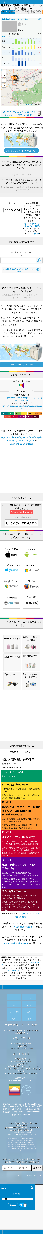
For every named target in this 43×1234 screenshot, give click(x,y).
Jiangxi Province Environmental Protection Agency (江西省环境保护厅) (22, 1188)
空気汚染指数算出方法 (22, 1121)
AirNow (30, 986)
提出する (37, 1227)
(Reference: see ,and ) (21, 897)
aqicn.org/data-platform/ (21, 471)
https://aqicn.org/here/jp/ (21, 174)
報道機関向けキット (22, 1092)
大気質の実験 (22, 1105)
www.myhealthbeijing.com (15, 1002)
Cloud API (31, 628)
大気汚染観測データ (22, 1118)
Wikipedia (19, 986)
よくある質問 (21, 1113)
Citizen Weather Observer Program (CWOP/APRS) (22, 1183)
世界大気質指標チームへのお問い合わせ (22, 1090)
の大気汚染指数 (15, 19)
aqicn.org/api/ (33, 233)
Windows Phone (12, 596)
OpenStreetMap (29, 104)
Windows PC (32, 596)
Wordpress (11, 629)
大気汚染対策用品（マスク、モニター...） (22, 1126)
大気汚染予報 (22, 1123)
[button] (15, 80)
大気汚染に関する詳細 (22, 1103)
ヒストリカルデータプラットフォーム (22, 1133)
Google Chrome (11, 612)
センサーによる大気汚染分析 (22, 1108)
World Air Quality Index (12, 1030)
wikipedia (23, 973)
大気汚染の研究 (21, 1097)
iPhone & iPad (11, 580)
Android (31, 580)
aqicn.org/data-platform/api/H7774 (31, 224)
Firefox (31, 612)
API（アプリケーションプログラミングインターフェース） (23, 1129)
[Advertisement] (21, 292)
